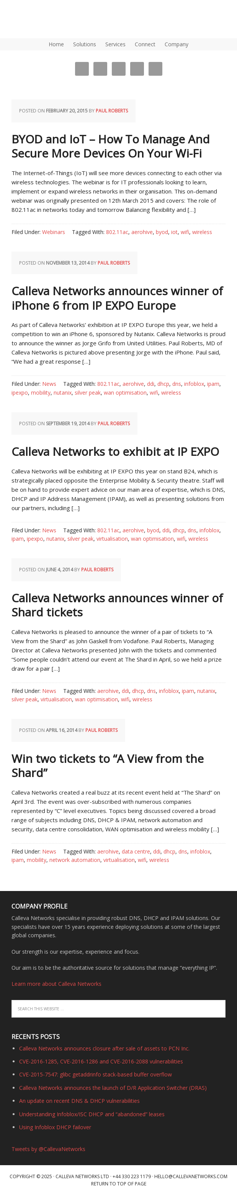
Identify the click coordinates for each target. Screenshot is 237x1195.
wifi (185, 232)
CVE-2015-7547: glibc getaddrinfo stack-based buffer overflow (95, 1074)
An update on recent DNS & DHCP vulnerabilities (79, 1100)
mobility (41, 392)
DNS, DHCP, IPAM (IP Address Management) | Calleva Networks (36, 19)
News (49, 383)
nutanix (63, 392)
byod (162, 232)
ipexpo (19, 392)
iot (174, 232)
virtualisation (112, 538)
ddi (150, 383)
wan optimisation (125, 392)
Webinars (53, 232)
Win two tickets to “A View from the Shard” (107, 766)
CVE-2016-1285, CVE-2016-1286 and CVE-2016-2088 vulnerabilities (101, 1061)
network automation (74, 859)
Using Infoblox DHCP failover (55, 1127)
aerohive (142, 232)
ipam (213, 383)
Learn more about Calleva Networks (56, 983)
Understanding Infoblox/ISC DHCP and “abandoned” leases (92, 1114)
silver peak (88, 392)
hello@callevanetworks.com (190, 1176)
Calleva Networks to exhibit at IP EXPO (115, 451)
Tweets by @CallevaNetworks (48, 1149)
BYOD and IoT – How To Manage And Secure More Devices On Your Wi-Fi (110, 146)
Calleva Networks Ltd (82, 1176)
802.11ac (117, 232)
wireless (202, 232)
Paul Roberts (112, 110)
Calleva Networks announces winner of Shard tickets (117, 605)
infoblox (194, 383)
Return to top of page (118, 1183)
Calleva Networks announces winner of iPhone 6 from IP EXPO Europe (117, 298)
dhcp (163, 383)
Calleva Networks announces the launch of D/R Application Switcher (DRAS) (113, 1087)
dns (176, 383)
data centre (136, 851)
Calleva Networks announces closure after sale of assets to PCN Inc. (104, 1048)
